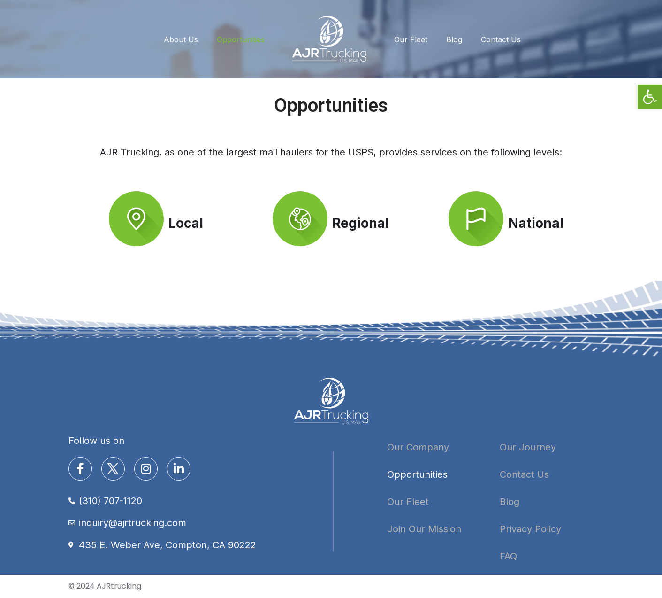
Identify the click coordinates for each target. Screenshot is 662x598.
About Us (181, 39)
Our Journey (528, 447)
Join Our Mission (424, 529)
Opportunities (241, 39)
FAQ (508, 556)
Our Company (418, 447)
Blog (454, 39)
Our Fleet (410, 39)
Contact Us (501, 39)
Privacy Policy (530, 529)
